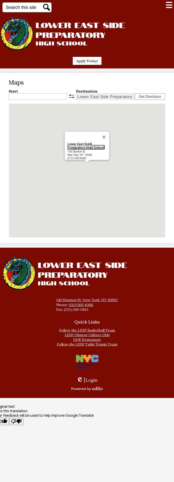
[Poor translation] (16, 421)
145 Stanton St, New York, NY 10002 (87, 300)
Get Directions (150, 97)
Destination (86, 91)
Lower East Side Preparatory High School (85, 145)
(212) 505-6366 (81, 305)
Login (87, 380)
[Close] (104, 137)
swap (71, 96)
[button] (87, 166)
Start (13, 91)
